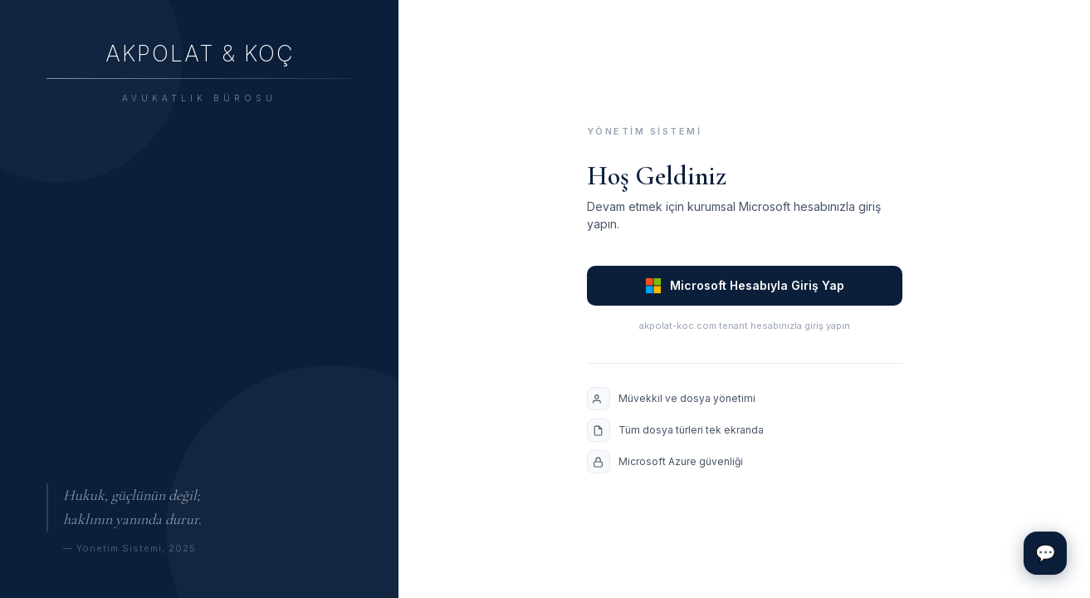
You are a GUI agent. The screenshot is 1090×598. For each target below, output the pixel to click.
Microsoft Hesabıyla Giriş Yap (744, 285)
